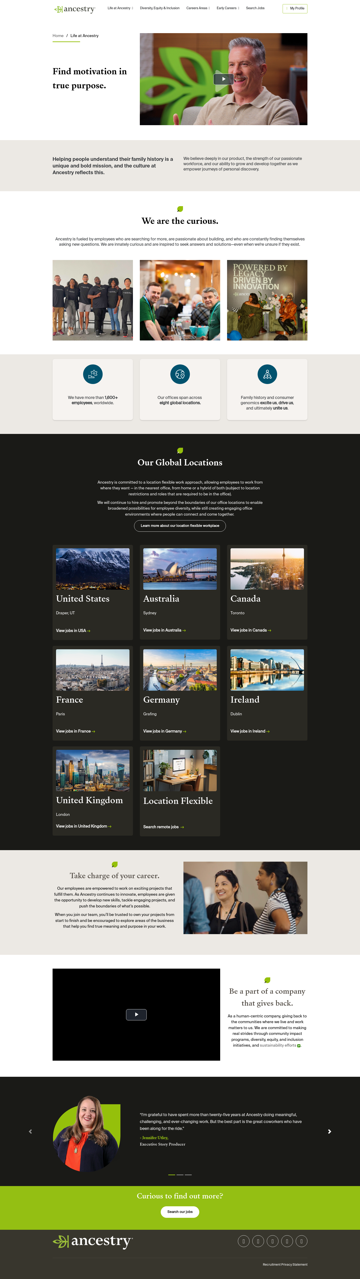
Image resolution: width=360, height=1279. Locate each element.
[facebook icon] (287, 1242)
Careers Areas (197, 8)
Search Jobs (255, 8)
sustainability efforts (278, 1046)
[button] (30, 1131)
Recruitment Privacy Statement (285, 1264)
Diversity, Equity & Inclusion (160, 8)
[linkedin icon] (244, 1242)
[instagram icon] (258, 1242)
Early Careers (227, 8)
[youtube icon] (301, 1242)
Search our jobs (180, 1212)
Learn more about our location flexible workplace (180, 526)
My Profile (295, 8)
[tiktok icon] (272, 1242)
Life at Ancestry (119, 8)
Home (58, 36)
